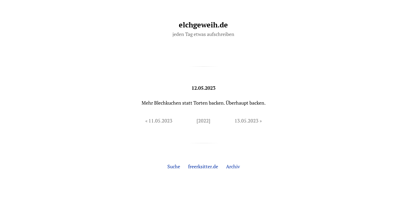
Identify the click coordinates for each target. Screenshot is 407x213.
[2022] (203, 120)
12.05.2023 (203, 88)
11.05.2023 (160, 120)
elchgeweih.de (203, 25)
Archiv (233, 166)
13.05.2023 (246, 120)
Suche (173, 166)
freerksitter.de (203, 166)
